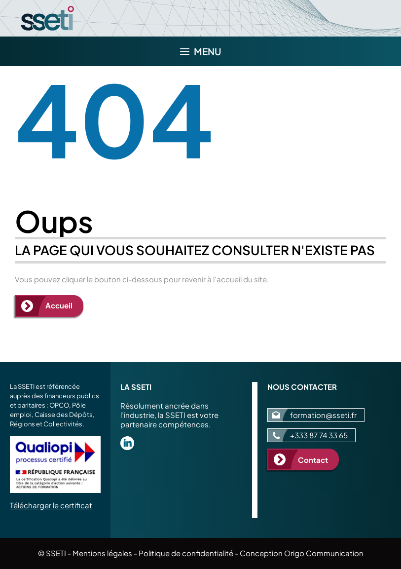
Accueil (59, 305)
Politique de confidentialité (186, 553)
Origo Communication (324, 553)
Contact (313, 459)
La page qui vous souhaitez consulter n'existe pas (195, 250)
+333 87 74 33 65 (319, 435)
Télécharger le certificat (51, 505)
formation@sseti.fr (323, 414)
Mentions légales (102, 553)
